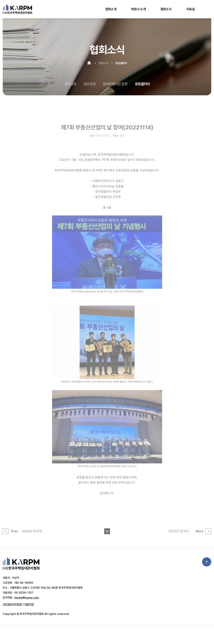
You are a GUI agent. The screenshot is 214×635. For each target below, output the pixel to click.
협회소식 (166, 9)
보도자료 (90, 84)
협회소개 (110, 9)
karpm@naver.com (26, 597)
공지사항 (70, 84)
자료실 (190, 9)
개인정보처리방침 (12, 604)
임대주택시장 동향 (115, 84)
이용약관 (29, 604)
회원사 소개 (138, 9)
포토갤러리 (142, 84)
